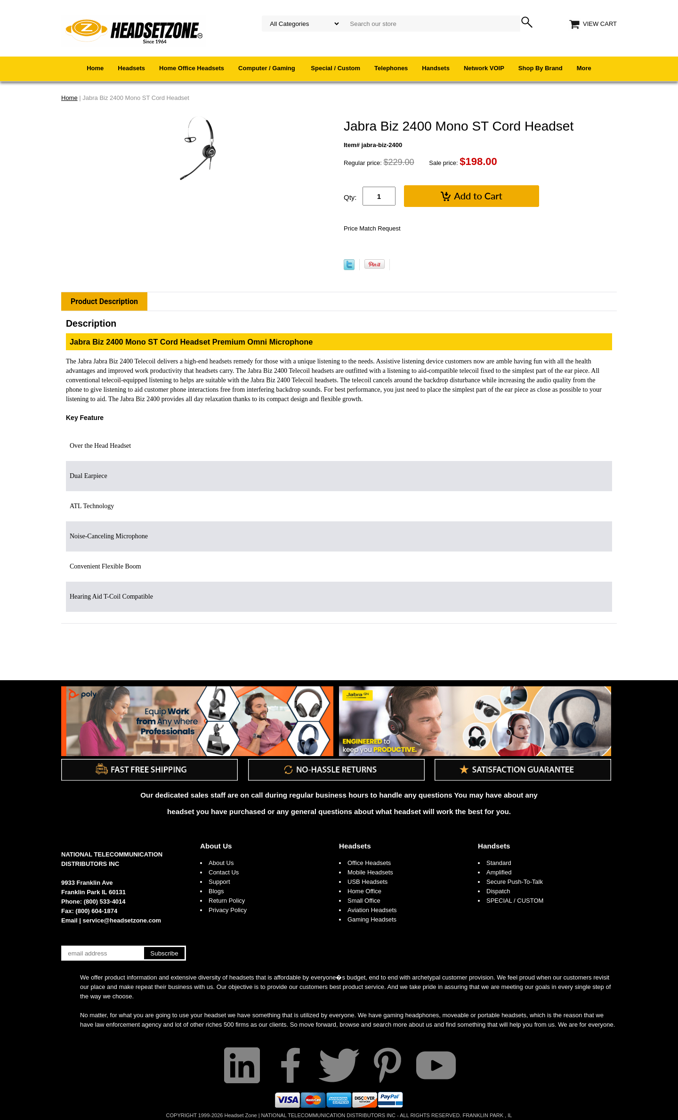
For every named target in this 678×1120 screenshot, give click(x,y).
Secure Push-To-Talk (514, 881)
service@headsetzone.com (122, 920)
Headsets (131, 68)
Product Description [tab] (104, 301)
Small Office (363, 900)
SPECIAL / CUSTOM (514, 900)
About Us (216, 846)
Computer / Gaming (267, 68)
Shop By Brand (540, 68)
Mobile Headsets (370, 872)
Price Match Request (372, 228)
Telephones (391, 68)
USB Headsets (367, 881)
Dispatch (498, 891)
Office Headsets (369, 862)
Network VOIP (484, 68)
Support (219, 881)
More (584, 68)
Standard (498, 862)
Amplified (498, 872)
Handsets (436, 68)
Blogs (216, 891)
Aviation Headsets (372, 910)
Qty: (350, 197)
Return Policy (227, 900)
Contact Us (224, 872)
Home (95, 68)
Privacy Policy (228, 910)
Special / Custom (335, 68)
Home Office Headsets (191, 68)
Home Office (364, 891)
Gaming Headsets (371, 919)
